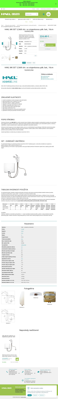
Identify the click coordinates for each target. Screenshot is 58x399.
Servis (38, 8)
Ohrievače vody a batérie (10, 25)
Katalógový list (45, 77)
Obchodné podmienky (19, 389)
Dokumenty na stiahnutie (46, 8)
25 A (22, 233)
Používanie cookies (19, 391)
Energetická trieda (45, 76)
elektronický (23, 245)
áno (22, 239)
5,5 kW (22, 229)
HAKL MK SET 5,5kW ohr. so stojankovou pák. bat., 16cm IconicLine (8, 336)
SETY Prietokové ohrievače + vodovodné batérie (26, 25)
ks (43, 45)
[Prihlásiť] (44, 14)
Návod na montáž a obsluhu (48, 78)
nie (21, 246)
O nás (33, 8)
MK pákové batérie (42, 25)
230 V (22, 231)
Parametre (29, 62)
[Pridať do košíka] (48, 45)
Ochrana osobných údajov (20, 390)
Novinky (31, 21)
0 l (21, 235)
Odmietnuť (42, 395)
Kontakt (54, 8)
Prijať (30, 395)
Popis (24, 62)
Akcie (26, 21)
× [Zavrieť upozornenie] (55, 4)
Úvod (4, 8)
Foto (34, 62)
